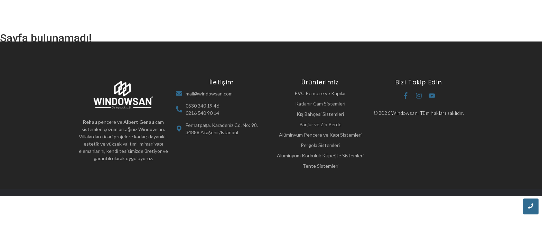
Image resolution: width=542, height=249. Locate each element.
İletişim (385, 16)
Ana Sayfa (220, 16)
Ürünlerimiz (300, 16)
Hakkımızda (259, 16)
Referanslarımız (344, 16)
